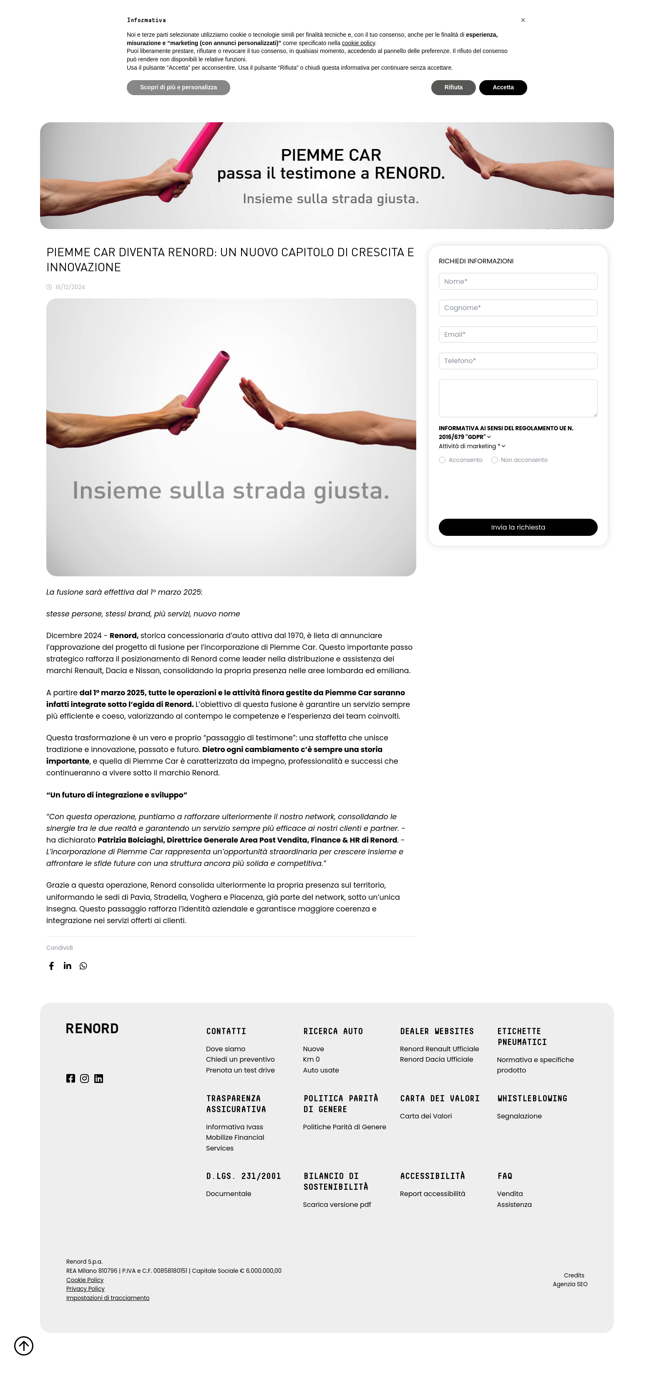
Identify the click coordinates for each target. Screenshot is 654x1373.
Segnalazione (519, 1116)
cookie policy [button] (358, 43)
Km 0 (311, 1059)
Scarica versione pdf (337, 1204)
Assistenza (514, 1204)
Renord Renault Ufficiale (439, 1049)
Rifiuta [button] (454, 87)
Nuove (313, 1049)
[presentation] (502, 489)
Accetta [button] (503, 87)
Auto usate (321, 1070)
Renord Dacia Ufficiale (436, 1059)
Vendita (510, 1194)
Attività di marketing (472, 446)
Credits (574, 1276)
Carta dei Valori (426, 1116)
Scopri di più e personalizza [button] (178, 87)
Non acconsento (524, 460)
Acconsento (466, 460)
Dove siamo (226, 1049)
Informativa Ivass (234, 1127)
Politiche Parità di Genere (345, 1127)
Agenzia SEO (570, 1284)
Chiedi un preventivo (240, 1059)
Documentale (229, 1194)
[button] (518, 446)
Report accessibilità (432, 1194)
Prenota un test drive (240, 1070)
